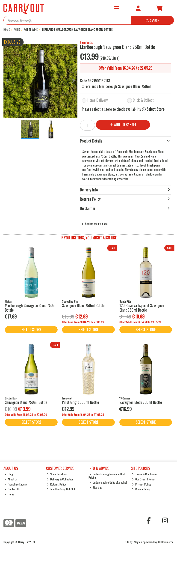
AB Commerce (166, 542)
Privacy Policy (141, 484)
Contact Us (12, 489)
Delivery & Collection (60, 479)
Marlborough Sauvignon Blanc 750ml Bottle (30, 308)
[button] (73, 48)
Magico (138, 542)
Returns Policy (56, 484)
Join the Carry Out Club (61, 489)
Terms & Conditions (144, 474)
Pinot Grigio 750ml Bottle (80, 402)
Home (9, 494)
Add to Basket (123, 124)
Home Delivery (97, 100)
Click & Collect (143, 100)
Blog (8, 474)
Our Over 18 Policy (144, 479)
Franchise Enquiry (15, 484)
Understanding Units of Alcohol (108, 482)
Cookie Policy (141, 489)
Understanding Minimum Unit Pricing (106, 475)
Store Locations (57, 474)
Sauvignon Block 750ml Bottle (140, 402)
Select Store (155, 109)
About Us (11, 479)
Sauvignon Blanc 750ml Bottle (83, 305)
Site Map (96, 487)
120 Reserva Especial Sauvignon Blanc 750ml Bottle (141, 308)
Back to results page (96, 224)
